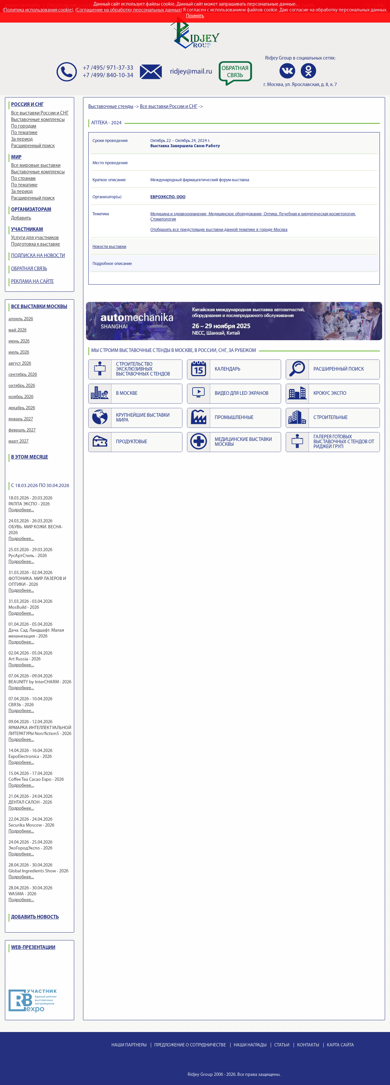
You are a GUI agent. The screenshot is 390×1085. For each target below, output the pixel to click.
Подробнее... (21, 510)
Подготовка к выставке (35, 244)
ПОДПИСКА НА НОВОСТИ (38, 256)
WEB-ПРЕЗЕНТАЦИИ (33, 947)
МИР (16, 157)
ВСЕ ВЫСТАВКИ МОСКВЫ (39, 307)
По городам (23, 126)
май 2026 (17, 330)
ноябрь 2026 (20, 396)
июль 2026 (18, 352)
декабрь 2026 (21, 408)
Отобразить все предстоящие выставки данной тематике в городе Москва (218, 230)
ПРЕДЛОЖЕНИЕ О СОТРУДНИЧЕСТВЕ (190, 1045)
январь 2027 (20, 419)
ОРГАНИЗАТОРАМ (31, 209)
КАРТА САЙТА (340, 1045)
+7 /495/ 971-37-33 (108, 68)
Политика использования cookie (38, 10)
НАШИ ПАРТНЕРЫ (128, 1045)
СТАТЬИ (281, 1045)
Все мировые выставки (35, 165)
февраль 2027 (22, 430)
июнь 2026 (18, 341)
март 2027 (18, 441)
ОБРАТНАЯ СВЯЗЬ (29, 269)
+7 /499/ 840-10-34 (108, 76)
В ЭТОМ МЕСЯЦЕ (29, 457)
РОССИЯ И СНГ (27, 104)
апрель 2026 (20, 319)
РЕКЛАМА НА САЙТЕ (32, 281)
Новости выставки (109, 247)
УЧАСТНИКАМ (27, 229)
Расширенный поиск (33, 146)
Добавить (21, 218)
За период (22, 139)
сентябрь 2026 (22, 374)
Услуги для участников (35, 238)
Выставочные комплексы (38, 119)
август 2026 (19, 363)
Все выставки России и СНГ (40, 113)
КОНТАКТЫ (308, 1045)
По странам (23, 178)
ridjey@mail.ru (191, 72)
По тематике (24, 133)
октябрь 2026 (21, 385)
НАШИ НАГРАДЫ (250, 1045)
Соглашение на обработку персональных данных (128, 10)
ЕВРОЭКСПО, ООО (167, 197)
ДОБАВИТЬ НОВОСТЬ (35, 917)
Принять (195, 16)
